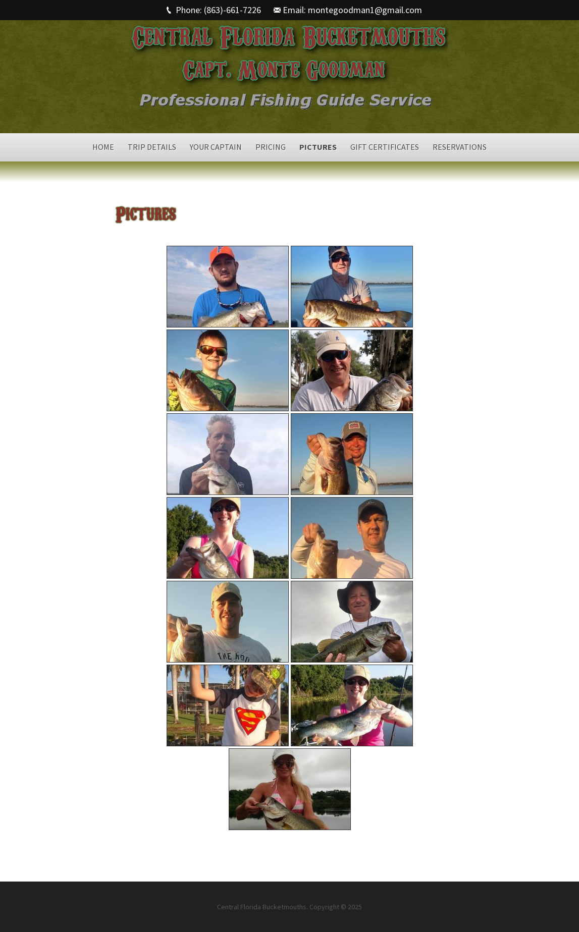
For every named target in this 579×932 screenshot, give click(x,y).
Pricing (270, 147)
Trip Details (152, 147)
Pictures (318, 147)
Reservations (460, 147)
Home (103, 147)
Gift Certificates (384, 147)
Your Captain (216, 147)
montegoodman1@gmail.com (365, 10)
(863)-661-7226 (232, 10)
